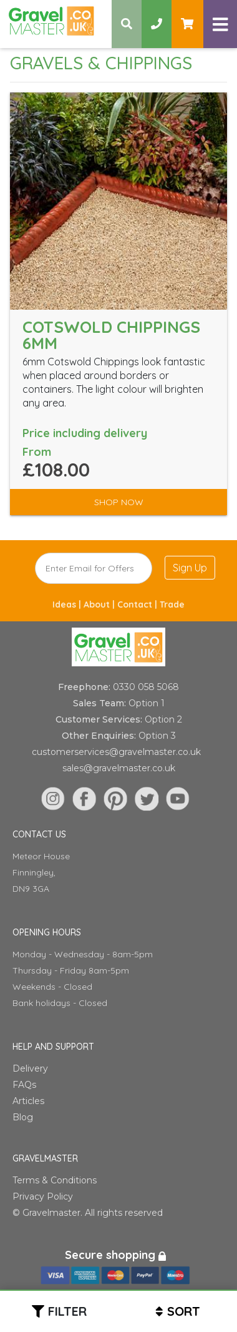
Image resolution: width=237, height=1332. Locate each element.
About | (100, 604)
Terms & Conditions (54, 1180)
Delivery (30, 1068)
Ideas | (68, 604)
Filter (67, 1311)
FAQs (24, 1084)
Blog (22, 1117)
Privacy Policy (42, 1196)
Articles (28, 1101)
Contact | (138, 604)
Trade (172, 604)
